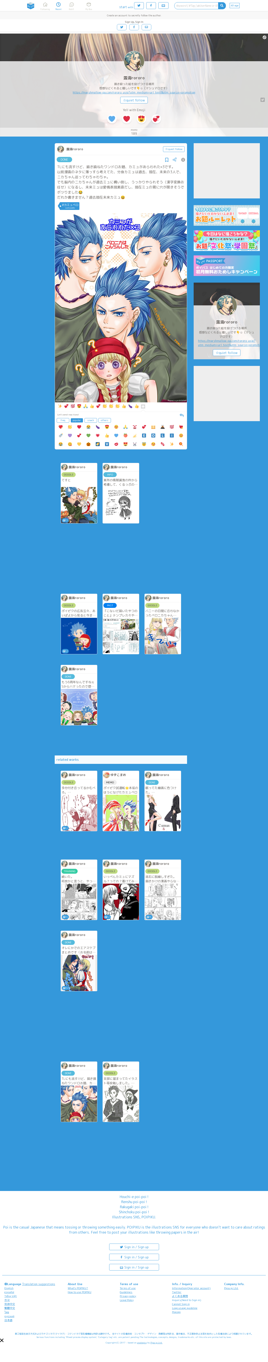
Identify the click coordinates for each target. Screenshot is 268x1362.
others (104, 420)
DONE (64, 160)
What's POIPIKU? (78, 1288)
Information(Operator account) (191, 1288)
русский (9, 1316)
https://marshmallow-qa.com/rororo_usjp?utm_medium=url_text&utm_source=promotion (134, 92)
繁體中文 (9, 1308)
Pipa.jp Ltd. (231, 1288)
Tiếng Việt (10, 1296)
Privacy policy (128, 1296)
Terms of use (128, 1288)
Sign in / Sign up (134, 1247)
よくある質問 (180, 1296)
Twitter (177, 1292)
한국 (7, 1300)
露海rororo (134, 78)
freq (62, 420)
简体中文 (9, 1304)
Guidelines (126, 1292)
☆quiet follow (134, 100)
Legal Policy (127, 1300)
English (8, 1288)
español (9, 1292)
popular (77, 420)
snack (90, 420)
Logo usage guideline (184, 1308)
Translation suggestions (38, 1284)
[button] (2, 1340)
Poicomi (176, 1312)
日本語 (8, 1320)
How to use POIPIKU (79, 1292)
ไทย (6, 1312)
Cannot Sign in (181, 1304)
